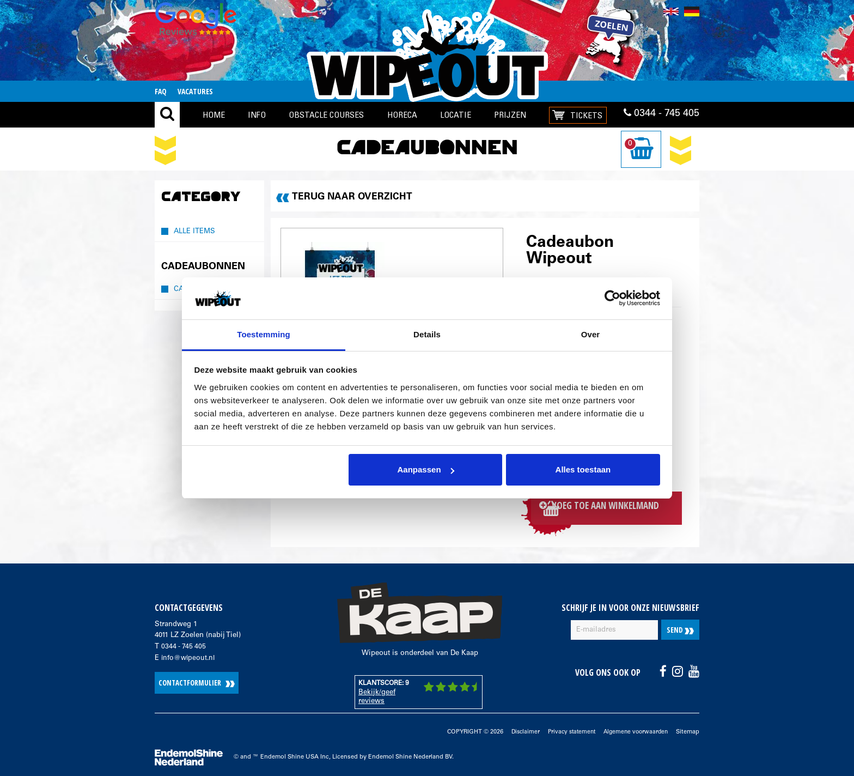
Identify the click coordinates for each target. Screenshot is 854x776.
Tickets (586, 115)
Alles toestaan (583, 469)
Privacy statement (565, 730)
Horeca (402, 114)
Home (214, 114)
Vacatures (195, 91)
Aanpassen (426, 469)
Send (680, 628)
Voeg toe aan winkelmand (608, 507)
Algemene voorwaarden (634, 730)
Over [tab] (590, 334)
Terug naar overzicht (353, 197)
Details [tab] (427, 334)
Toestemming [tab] (263, 334)
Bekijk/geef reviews (376, 695)
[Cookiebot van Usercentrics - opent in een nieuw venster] (612, 298)
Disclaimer (517, 730)
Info (257, 114)
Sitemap (687, 730)
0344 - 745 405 (661, 115)
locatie (455, 114)
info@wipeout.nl (189, 655)
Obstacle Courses (326, 114)
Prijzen (510, 114)
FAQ (161, 91)
